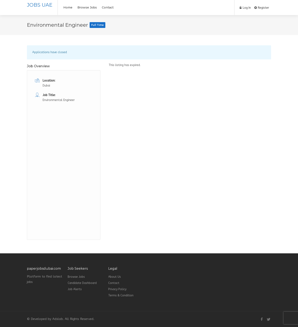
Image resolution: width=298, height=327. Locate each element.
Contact (108, 7)
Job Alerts (75, 289)
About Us (114, 277)
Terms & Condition (120, 295)
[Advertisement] (63, 165)
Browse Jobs (87, 7)
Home (67, 7)
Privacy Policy (117, 289)
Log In (245, 8)
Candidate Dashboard (82, 283)
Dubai (46, 85)
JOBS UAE (39, 5)
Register (261, 8)
